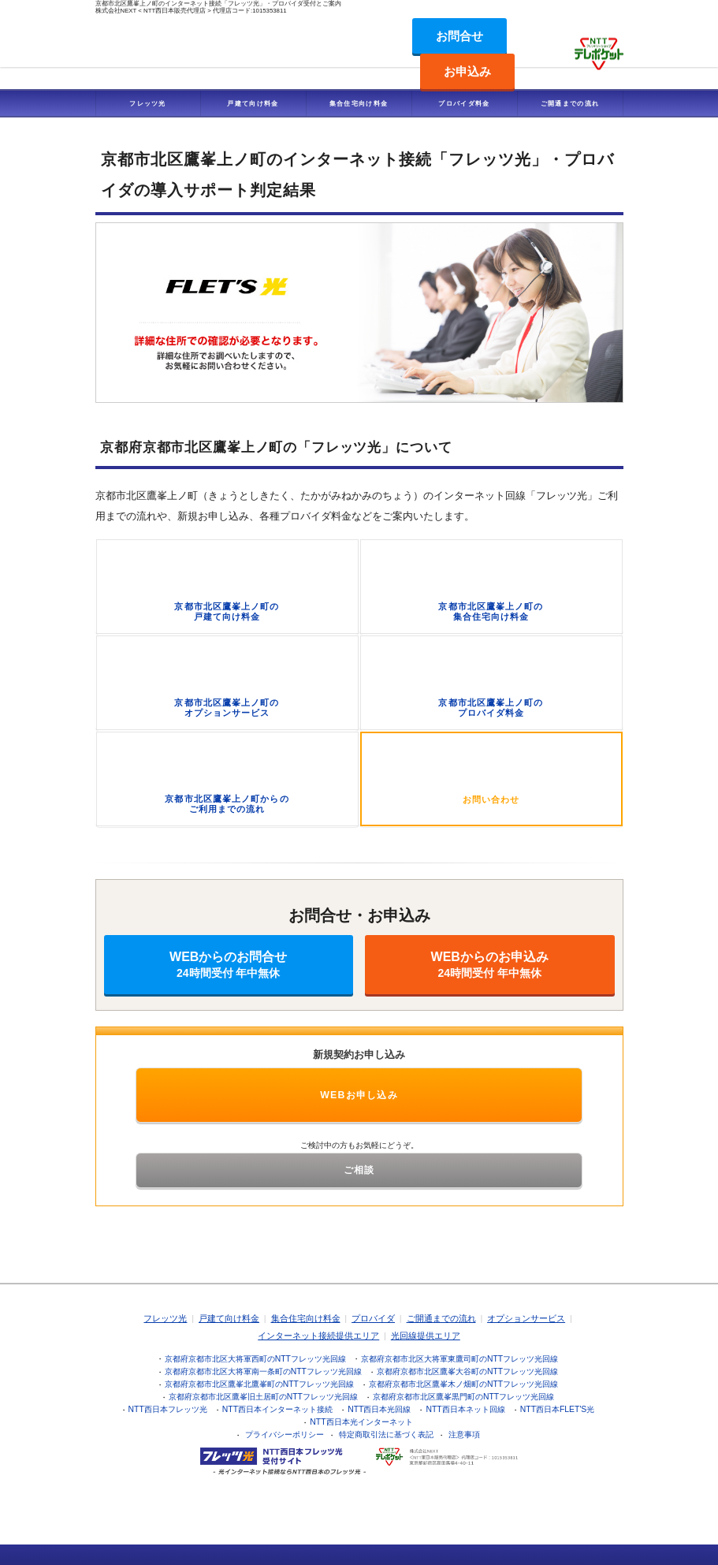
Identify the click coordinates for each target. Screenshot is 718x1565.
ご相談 (359, 1170)
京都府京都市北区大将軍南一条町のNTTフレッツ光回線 (263, 1371)
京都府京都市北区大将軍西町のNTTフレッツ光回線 (255, 1358)
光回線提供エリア (425, 1335)
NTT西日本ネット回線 (465, 1409)
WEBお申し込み (359, 1095)
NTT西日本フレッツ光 (167, 1409)
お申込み (467, 71)
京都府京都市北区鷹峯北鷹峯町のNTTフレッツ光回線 (259, 1384)
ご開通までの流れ (570, 103)
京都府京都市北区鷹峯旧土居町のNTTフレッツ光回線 (263, 1396)
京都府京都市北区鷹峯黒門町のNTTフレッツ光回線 (463, 1396)
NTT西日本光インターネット (361, 1422)
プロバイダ (373, 1318)
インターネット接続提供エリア (318, 1335)
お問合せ (459, 36)
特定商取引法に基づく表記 (386, 1434)
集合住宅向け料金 (358, 103)
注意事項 (464, 1434)
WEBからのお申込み (490, 964)
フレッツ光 (147, 103)
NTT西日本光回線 (379, 1409)
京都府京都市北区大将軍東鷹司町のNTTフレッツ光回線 (459, 1358)
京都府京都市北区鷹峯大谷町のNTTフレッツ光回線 (467, 1371)
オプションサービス (526, 1318)
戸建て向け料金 (252, 103)
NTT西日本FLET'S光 (557, 1409)
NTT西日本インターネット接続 (277, 1409)
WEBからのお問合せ (229, 964)
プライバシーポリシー (284, 1434)
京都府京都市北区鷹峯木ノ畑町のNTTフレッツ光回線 (463, 1384)
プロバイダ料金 (463, 103)
